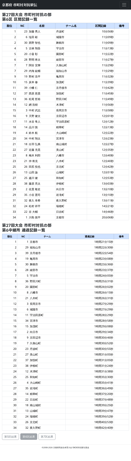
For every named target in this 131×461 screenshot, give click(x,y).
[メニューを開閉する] (124, 4)
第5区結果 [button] (10, 436)
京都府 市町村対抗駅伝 (19, 4)
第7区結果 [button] (47, 436)
